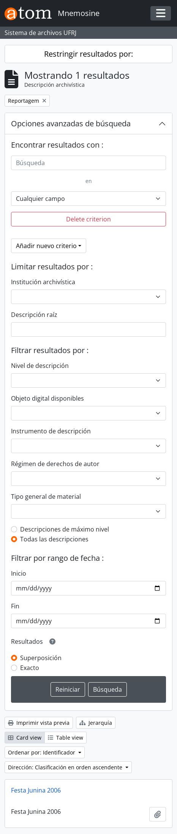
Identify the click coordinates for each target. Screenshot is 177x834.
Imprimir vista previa (39, 722)
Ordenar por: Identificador (42, 752)
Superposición (41, 658)
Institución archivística (43, 282)
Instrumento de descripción (51, 431)
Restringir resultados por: (88, 54)
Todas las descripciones (54, 539)
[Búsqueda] (88, 163)
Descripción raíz (34, 314)
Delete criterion (88, 219)
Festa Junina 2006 (36, 790)
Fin (15, 606)
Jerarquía (95, 722)
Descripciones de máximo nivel (64, 529)
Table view (65, 737)
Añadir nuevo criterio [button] (46, 246)
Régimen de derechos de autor (55, 464)
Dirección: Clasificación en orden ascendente (66, 767)
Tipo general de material (46, 496)
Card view (24, 737)
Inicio (18, 573)
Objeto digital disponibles (47, 398)
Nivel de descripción (40, 365)
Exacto (29, 668)
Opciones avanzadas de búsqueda (71, 123)
